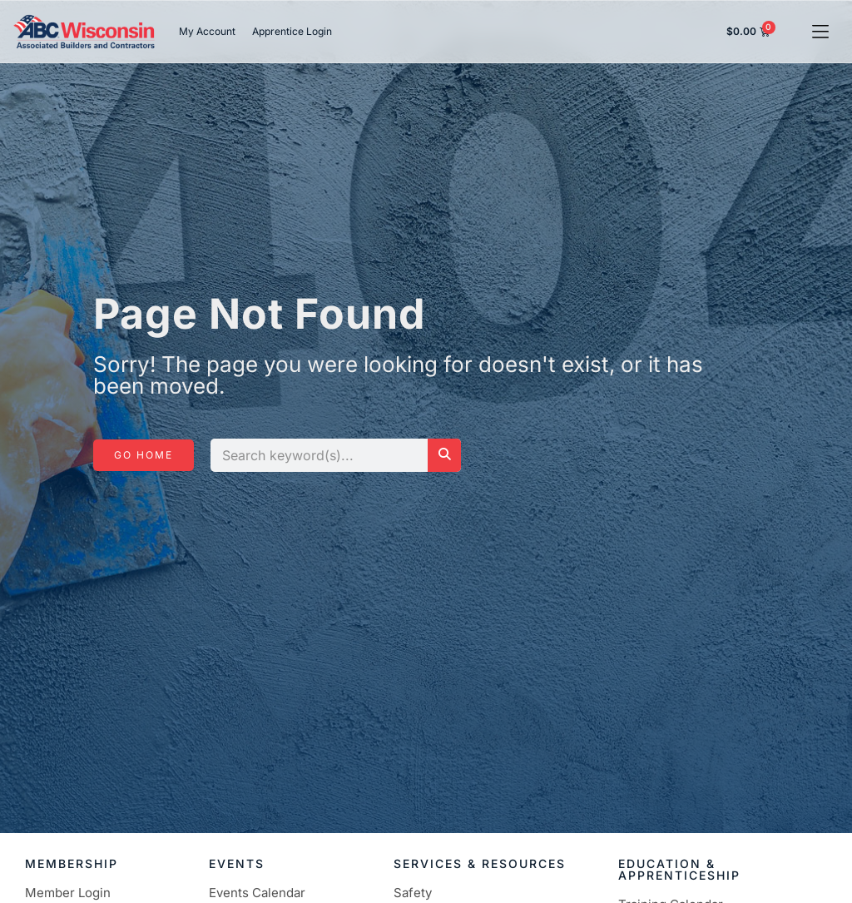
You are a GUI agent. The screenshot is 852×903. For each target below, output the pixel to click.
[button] (820, 31)
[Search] (444, 455)
